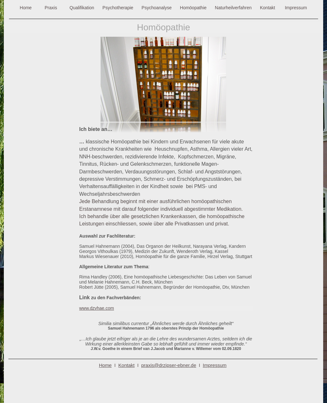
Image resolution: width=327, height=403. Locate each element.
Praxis (51, 7)
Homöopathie (193, 7)
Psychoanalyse (156, 7)
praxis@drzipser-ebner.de (168, 365)
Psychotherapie (118, 7)
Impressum (296, 7)
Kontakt (267, 7)
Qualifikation (82, 7)
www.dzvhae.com (96, 308)
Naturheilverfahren (233, 7)
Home (26, 7)
